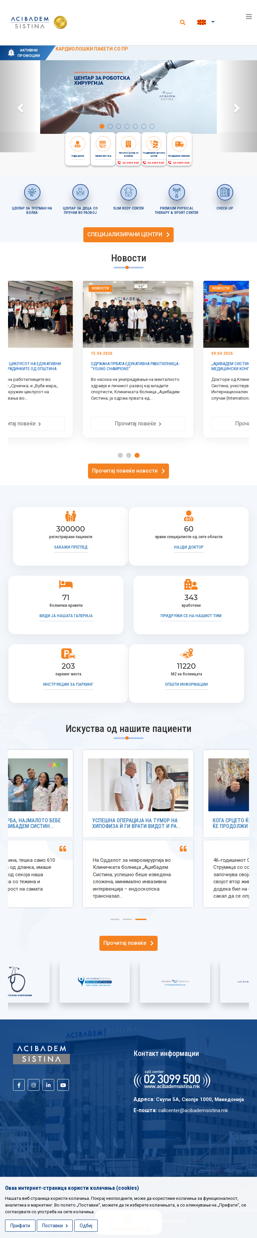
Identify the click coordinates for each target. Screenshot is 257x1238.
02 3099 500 (128, 162)
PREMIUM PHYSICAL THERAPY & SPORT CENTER (176, 210)
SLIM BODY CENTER (128, 208)
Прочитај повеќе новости (128, 471)
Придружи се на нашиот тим (191, 615)
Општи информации (186, 684)
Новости (30, 288)
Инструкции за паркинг (68, 684)
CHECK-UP (225, 208)
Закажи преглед (71, 547)
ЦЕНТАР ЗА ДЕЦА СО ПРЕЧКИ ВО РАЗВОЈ (80, 210)
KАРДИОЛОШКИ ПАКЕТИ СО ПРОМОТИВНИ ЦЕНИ (113, 49)
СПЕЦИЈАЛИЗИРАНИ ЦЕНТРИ (128, 234)
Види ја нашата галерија (66, 615)
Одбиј (86, 1225)
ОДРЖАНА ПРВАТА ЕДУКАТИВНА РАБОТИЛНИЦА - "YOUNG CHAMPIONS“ (186, 366)
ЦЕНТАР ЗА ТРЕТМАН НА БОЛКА (32, 210)
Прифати (20, 1225)
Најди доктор (188, 547)
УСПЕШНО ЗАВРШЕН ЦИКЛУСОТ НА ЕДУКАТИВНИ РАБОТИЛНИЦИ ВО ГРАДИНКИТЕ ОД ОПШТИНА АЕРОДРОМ (66, 368)
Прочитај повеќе (68, 423)
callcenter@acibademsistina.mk (193, 1110)
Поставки (55, 1225)
